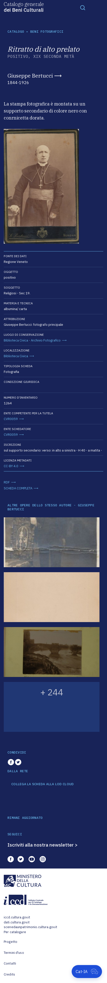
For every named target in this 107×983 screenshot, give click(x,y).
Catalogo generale (24, 7)
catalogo (16, 31)
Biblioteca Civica (16, 356)
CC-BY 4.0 (11, 466)
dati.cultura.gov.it (17, 922)
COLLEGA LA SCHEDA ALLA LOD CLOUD (42, 784)
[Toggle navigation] (82, 7)
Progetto (10, 942)
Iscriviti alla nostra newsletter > (43, 845)
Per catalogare (15, 932)
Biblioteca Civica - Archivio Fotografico (32, 340)
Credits (9, 974)
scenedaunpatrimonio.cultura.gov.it (30, 927)
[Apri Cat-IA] (87, 971)
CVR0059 (11, 419)
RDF (7, 482)
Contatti (10, 963)
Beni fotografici (46, 31)
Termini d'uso (14, 953)
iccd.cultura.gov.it (17, 917)
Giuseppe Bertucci (30, 75)
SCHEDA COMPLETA (18, 488)
